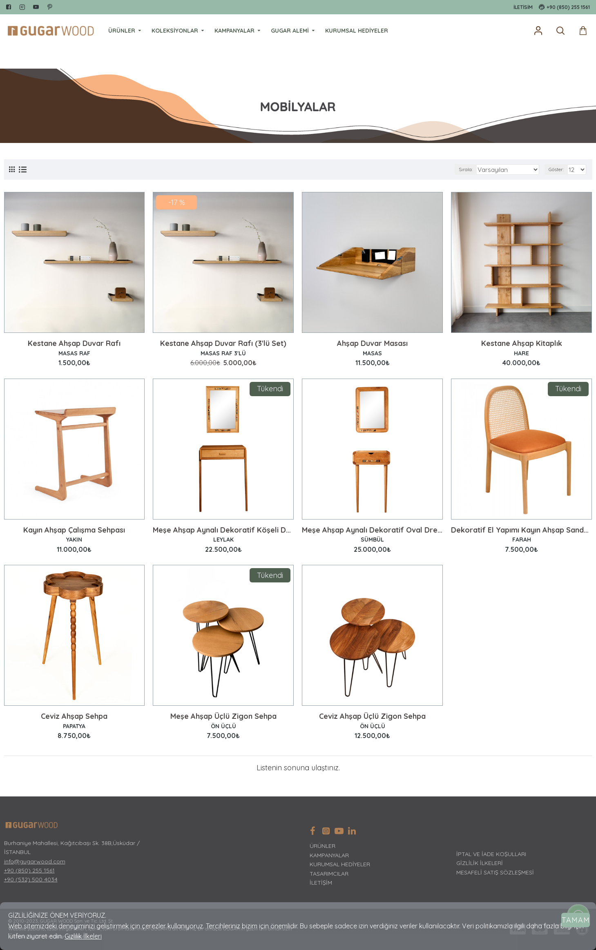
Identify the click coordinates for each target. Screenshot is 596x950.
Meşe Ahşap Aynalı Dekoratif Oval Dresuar (372, 530)
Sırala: (478, 169)
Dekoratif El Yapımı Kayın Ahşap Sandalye (521, 530)
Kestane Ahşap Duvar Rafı (74, 343)
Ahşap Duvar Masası (372, 343)
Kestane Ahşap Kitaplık (521, 343)
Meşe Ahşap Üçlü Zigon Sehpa (223, 716)
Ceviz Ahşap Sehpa (74, 716)
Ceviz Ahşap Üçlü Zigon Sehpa (372, 716)
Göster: (558, 169)
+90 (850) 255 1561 (29, 870)
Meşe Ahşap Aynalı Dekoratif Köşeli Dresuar (223, 530)
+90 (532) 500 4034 (31, 879)
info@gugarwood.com (34, 861)
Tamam (576, 920)
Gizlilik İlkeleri (83, 936)
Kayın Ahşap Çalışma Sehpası (74, 530)
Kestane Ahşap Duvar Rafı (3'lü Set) (223, 343)
